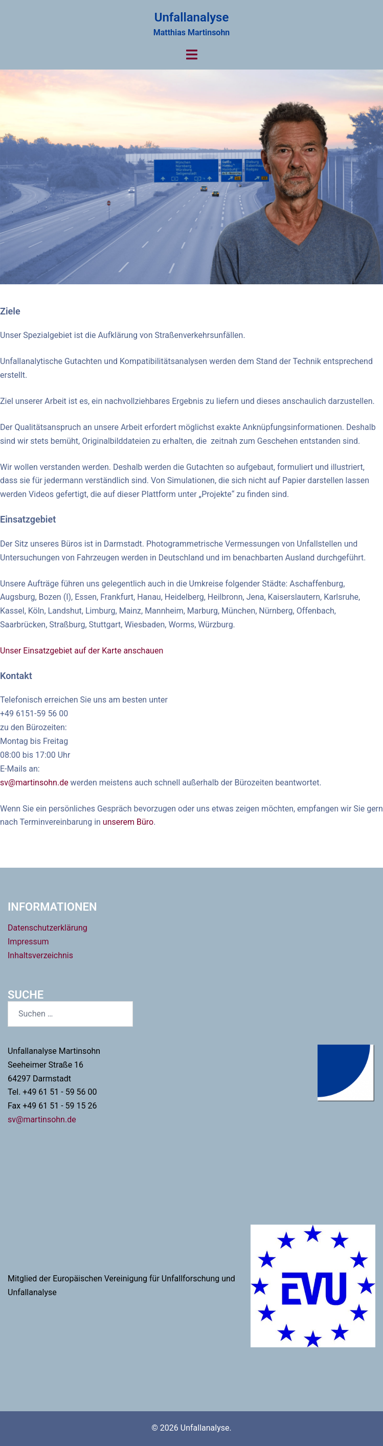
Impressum (28, 941)
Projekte (191, 197)
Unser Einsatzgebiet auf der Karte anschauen (81, 651)
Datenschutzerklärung (47, 928)
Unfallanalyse (191, 17)
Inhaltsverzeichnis (40, 955)
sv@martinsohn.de (35, 782)
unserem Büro (128, 822)
